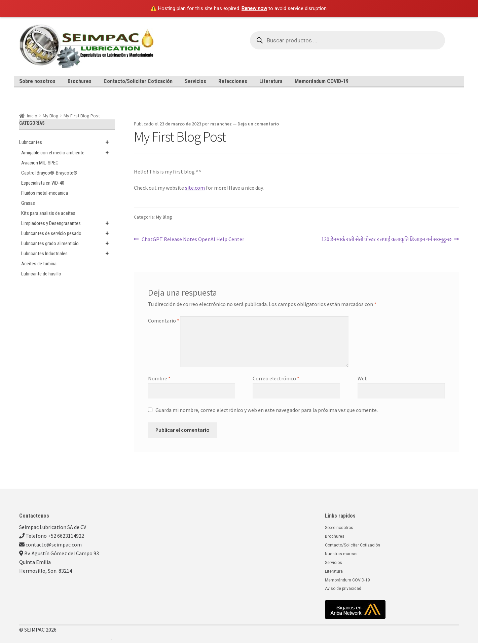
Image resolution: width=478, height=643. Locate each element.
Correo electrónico (276, 378)
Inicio (32, 116)
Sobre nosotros (37, 81)
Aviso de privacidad (343, 588)
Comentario (163, 320)
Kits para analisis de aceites (48, 213)
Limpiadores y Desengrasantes (68, 223)
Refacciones (232, 81)
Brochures (79, 81)
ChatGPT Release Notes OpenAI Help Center (192, 238)
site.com (195, 187)
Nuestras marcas (341, 554)
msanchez (221, 124)
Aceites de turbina (39, 264)
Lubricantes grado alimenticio (68, 243)
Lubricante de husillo (41, 274)
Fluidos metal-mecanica (44, 193)
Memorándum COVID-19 (321, 81)
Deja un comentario (258, 124)
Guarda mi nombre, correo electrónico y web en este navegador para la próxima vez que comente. (266, 410)
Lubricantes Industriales (68, 254)
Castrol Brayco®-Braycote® (49, 173)
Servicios (195, 81)
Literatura (271, 81)
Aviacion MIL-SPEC (40, 163)
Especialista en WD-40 (42, 183)
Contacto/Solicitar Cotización (138, 81)
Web (363, 378)
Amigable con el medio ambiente (68, 153)
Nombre (159, 378)
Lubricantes (67, 142)
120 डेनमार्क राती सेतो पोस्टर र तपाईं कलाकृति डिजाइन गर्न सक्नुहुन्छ (386, 238)
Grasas (28, 203)
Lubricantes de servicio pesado (68, 233)
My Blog (51, 116)
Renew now (254, 8)
